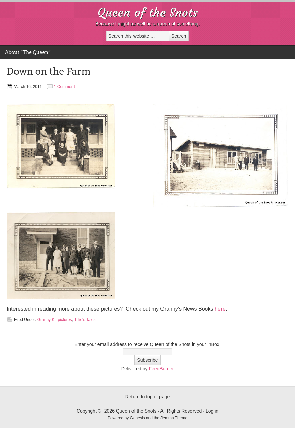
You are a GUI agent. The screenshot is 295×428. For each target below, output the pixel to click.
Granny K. (46, 319)
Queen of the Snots (147, 12)
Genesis (138, 418)
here (220, 309)
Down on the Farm (49, 71)
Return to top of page (147, 396)
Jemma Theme (173, 418)
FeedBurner (161, 368)
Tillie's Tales (85, 319)
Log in (212, 411)
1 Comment (64, 86)
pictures (65, 319)
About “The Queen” (28, 52)
